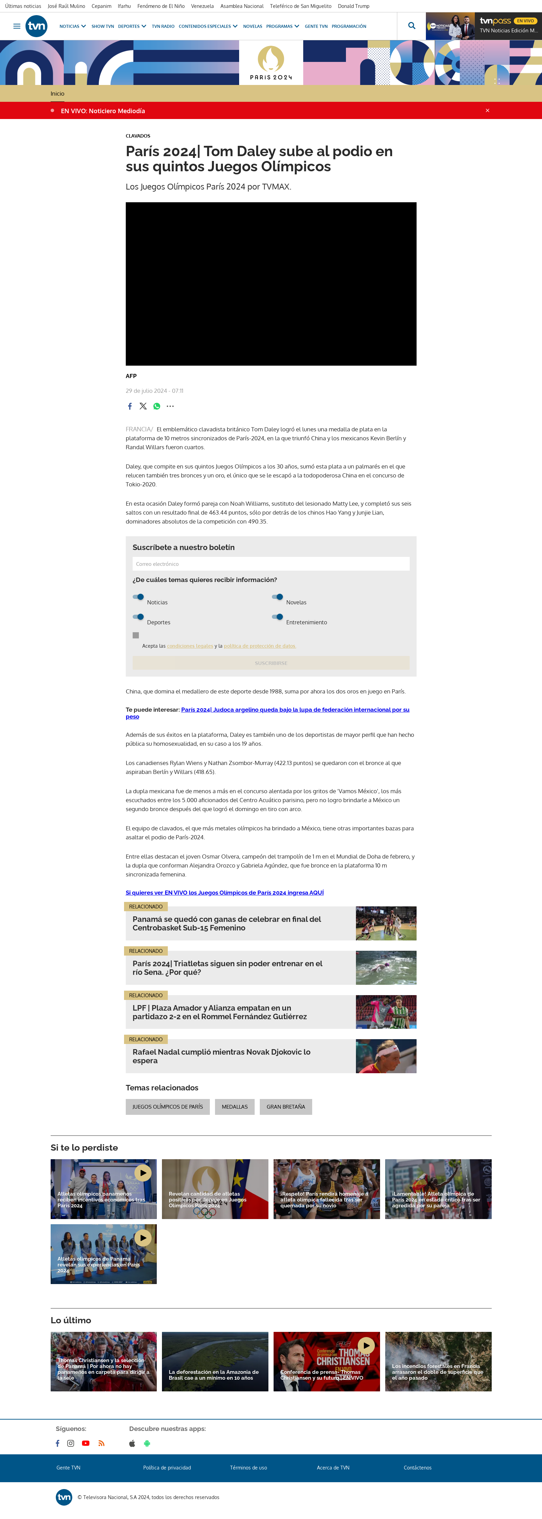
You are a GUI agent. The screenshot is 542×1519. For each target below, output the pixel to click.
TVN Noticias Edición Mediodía (509, 31)
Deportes (133, 26)
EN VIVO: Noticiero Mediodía (103, 111)
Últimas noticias (23, 6)
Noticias (74, 26)
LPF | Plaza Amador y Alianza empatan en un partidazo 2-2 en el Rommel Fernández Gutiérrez (220, 1012)
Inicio (57, 93)
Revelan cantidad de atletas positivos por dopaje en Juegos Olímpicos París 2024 (207, 1200)
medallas (235, 1106)
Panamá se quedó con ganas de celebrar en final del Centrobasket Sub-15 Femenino (227, 923)
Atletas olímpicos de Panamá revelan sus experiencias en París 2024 (99, 1265)
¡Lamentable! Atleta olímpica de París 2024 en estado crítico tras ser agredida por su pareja (436, 1200)
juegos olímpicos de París (168, 1106)
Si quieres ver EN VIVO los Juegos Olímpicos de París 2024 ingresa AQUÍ (225, 892)
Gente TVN (316, 26)
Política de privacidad (167, 1467)
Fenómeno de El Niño (161, 6)
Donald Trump (353, 6)
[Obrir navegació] (17, 26)
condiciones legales (190, 646)
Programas (283, 26)
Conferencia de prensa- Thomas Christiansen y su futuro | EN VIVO (321, 1375)
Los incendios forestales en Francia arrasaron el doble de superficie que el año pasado (437, 1372)
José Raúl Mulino (66, 6)
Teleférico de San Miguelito (300, 6)
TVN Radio (163, 26)
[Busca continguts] (411, 26)
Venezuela (202, 6)
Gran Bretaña (286, 1106)
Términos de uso (248, 1467)
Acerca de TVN (333, 1467)
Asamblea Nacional (242, 6)
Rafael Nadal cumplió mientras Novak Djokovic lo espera (221, 1056)
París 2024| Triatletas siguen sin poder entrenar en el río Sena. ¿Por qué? (227, 968)
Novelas (252, 26)
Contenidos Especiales (209, 26)
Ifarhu (124, 6)
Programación (349, 26)
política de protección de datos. (260, 646)
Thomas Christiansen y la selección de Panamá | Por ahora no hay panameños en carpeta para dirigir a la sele (104, 1369)
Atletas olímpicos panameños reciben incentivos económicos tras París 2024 (101, 1200)
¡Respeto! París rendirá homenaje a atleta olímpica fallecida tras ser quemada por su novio (324, 1200)
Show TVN (103, 26)
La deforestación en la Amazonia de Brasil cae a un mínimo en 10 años (214, 1375)
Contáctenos (418, 1467)
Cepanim (101, 6)
